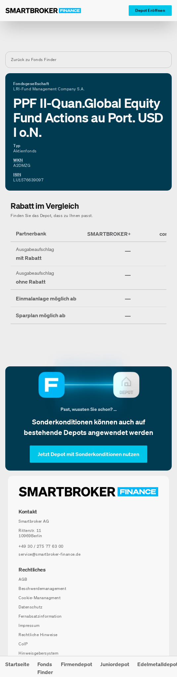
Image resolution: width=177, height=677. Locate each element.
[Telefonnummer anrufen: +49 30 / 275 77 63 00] (41, 546)
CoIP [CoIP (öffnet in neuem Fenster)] (23, 644)
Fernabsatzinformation (40, 616)
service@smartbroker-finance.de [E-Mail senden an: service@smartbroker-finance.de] (49, 554)
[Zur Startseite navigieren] (88, 491)
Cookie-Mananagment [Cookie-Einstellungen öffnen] (40, 597)
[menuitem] (17, 666)
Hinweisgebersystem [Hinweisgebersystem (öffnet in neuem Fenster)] (38, 653)
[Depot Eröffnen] (150, 10)
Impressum (29, 625)
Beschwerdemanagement (42, 588)
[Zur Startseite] (43, 10)
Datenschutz (31, 607)
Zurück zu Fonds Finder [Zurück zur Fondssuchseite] (33, 59)
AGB (23, 579)
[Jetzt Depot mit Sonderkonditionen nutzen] (88, 454)
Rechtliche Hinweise (38, 634)
